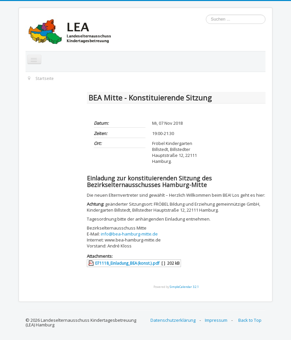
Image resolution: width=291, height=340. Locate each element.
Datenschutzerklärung (173, 320)
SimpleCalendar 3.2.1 (184, 287)
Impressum (216, 320)
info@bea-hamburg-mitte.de (129, 234)
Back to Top (250, 320)
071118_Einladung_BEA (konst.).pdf (127, 263)
